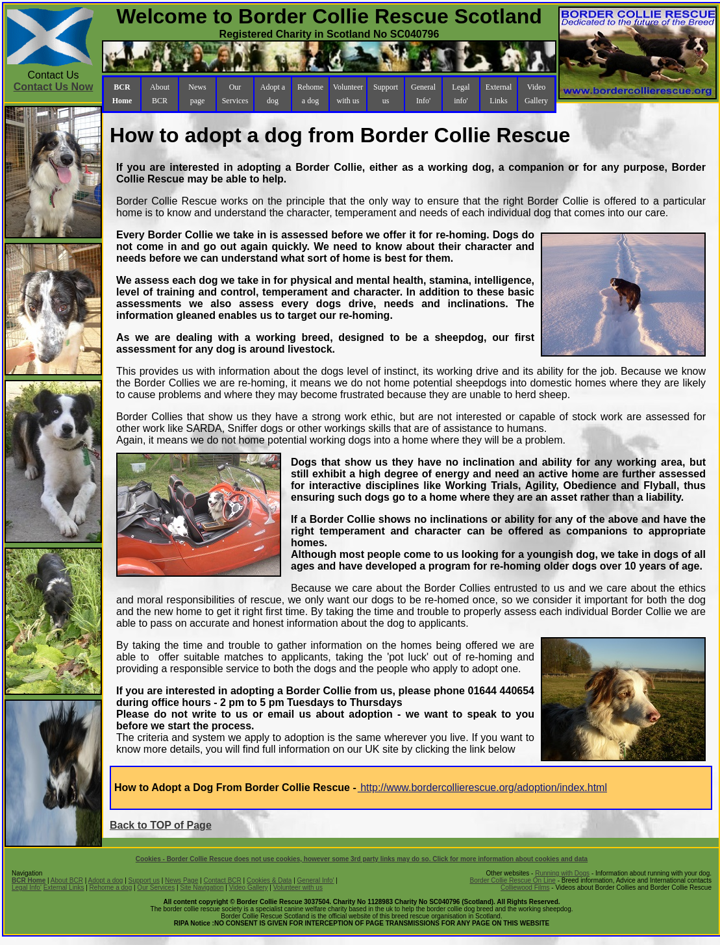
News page (197, 93)
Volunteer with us (348, 93)
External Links (499, 93)
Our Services (235, 93)
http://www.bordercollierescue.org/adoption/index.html (482, 787)
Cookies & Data (269, 880)
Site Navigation (201, 887)
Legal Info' (27, 887)
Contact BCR (222, 880)
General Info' (423, 93)
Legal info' (460, 93)
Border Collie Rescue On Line (513, 880)
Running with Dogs (562, 873)
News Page (181, 880)
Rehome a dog (310, 93)
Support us (385, 93)
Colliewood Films (525, 887)
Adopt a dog (272, 93)
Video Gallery (536, 93)
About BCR (159, 93)
